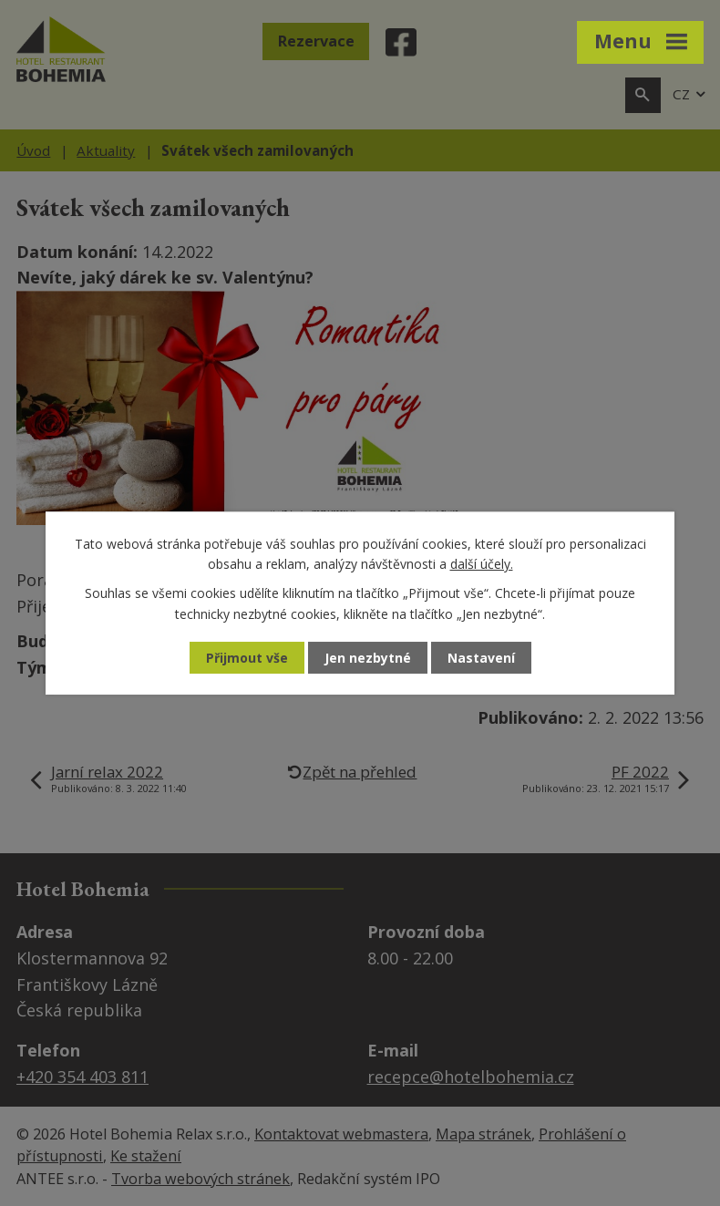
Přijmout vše (247, 657)
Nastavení (481, 657)
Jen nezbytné (367, 657)
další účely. (481, 563)
